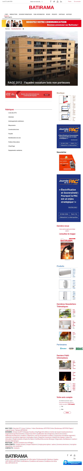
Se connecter (17, 446)
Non (62, 409)
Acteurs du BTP (18, 432)
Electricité (58, 434)
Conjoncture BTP (30, 434)
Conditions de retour (50, 461)
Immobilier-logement (19, 437)
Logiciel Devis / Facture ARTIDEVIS (16, 430)
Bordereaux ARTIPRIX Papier (64, 428)
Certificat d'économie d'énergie (44, 439)
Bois (35, 437)
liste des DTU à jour (19, 428)
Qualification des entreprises (45, 434)
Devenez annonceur (63, 444)
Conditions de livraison (36, 461)
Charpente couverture (45, 437)
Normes (7, 29)
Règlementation (18, 439)
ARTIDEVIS (9, 461)
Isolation (23, 435)
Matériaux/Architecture (12, 435)
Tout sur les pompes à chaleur (44, 435)
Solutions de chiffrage (26, 442)
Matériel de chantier (59, 437)
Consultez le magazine (72, 234)
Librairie (15, 442)
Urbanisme (30, 435)
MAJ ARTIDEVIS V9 (11, 463)
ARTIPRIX (17, 461)
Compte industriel (31, 444)
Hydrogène (30, 437)
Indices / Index (30, 428)
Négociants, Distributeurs (63, 439)
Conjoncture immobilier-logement (64, 435)
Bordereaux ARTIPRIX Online (45, 428)
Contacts (16, 448)
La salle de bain (74, 323)
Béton (47, 432)
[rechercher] (42, 1)
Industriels (8, 437)
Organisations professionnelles (14, 434)
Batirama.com (14, 459)
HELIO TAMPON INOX (75, 293)
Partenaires (62, 345)
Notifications (25, 461)
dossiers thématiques (12, 441)
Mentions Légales (52, 459)
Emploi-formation (29, 439)
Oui (62, 406)
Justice (74, 439)
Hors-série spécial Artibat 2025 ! (67, 230)
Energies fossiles (29, 432)
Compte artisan (20, 444)
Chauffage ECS (39, 432)
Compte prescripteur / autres (47, 444)
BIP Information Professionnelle (36, 459)
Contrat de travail (55, 432)
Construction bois (66, 432)
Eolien (64, 434)
